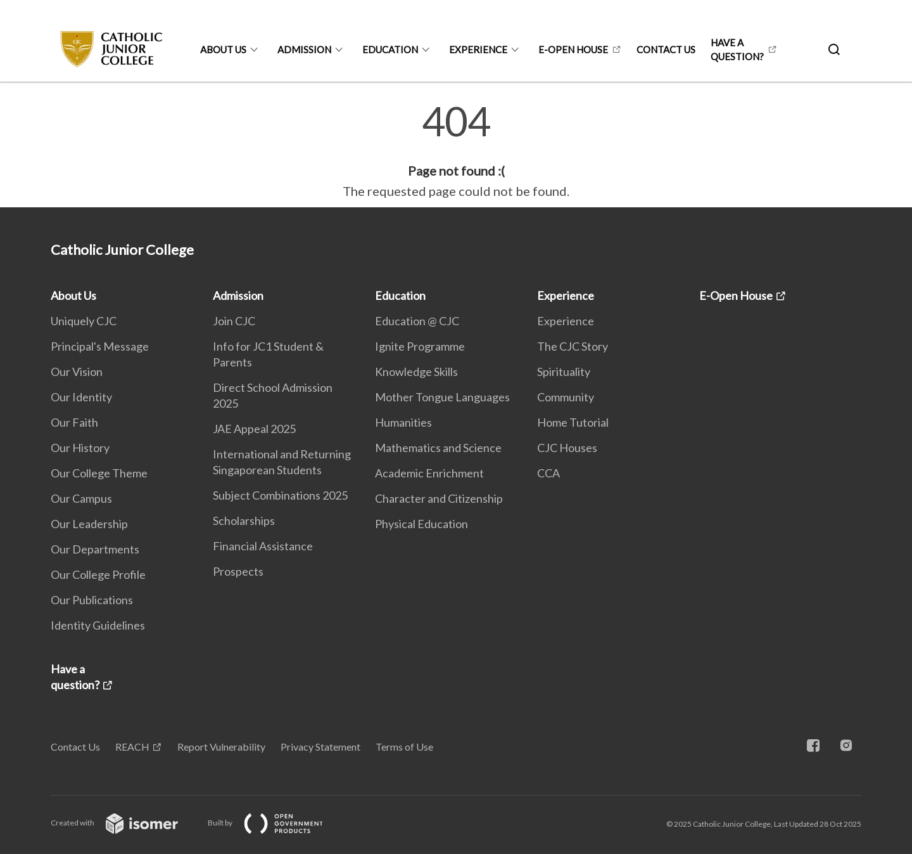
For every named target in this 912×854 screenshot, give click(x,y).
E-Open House (573, 49)
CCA (548, 473)
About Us (223, 49)
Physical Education (421, 524)
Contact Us (665, 49)
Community (565, 397)
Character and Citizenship (439, 498)
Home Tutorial (573, 422)
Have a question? (737, 50)
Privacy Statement (320, 747)
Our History (80, 448)
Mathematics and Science (438, 448)
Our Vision (77, 371)
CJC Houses (567, 448)
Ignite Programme (420, 346)
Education (390, 49)
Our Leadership (89, 524)
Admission (304, 49)
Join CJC (234, 321)
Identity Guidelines (98, 625)
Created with (124, 822)
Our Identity (81, 397)
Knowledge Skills (416, 371)
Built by (275, 822)
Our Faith (74, 422)
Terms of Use (404, 747)
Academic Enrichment (429, 473)
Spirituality (563, 371)
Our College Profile (98, 574)
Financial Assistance (263, 546)
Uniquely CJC (84, 321)
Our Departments (95, 549)
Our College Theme (99, 473)
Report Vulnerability (221, 747)
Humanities (403, 422)
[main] (456, 151)
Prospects (238, 571)
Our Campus (81, 498)
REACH (132, 747)
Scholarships (244, 520)
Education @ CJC (417, 321)
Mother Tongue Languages (442, 397)
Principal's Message (100, 346)
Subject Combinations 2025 (280, 495)
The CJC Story (572, 346)
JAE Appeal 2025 (254, 429)
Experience (478, 49)
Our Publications (92, 600)
